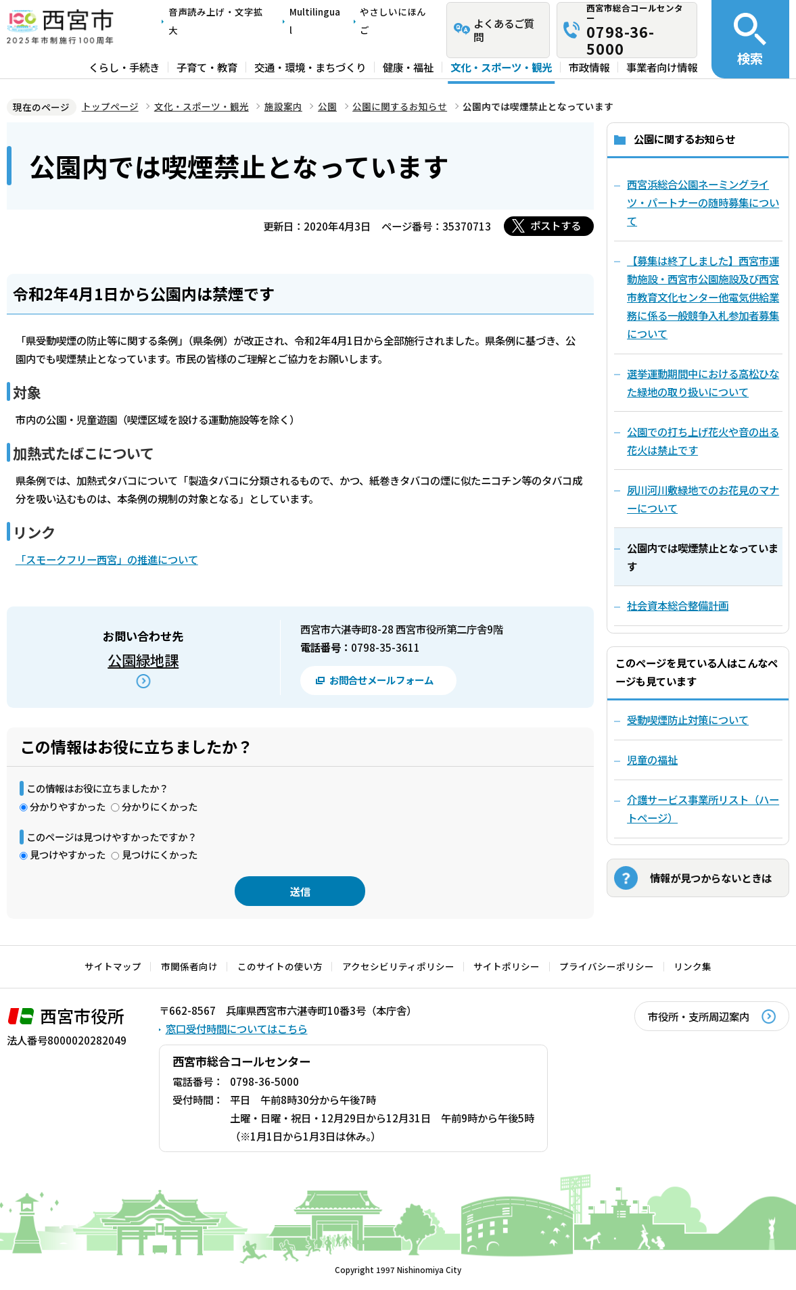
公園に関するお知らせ (399, 106)
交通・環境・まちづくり (310, 66)
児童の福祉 (652, 759)
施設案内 (283, 106)
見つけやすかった (68, 854)
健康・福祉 (408, 66)
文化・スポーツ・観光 (501, 66)
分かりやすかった (68, 806)
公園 (327, 106)
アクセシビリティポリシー (398, 966)
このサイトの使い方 (280, 966)
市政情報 (589, 66)
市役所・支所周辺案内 (698, 1016)
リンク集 (692, 966)
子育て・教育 (207, 66)
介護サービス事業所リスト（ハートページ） (703, 808)
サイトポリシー (506, 966)
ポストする (555, 225)
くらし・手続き (124, 66)
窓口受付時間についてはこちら (237, 1028)
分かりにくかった (159, 806)
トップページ (110, 106)
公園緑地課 (143, 659)
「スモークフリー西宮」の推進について (107, 559)
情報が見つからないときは (711, 877)
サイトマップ (113, 966)
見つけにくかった (159, 854)
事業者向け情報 (661, 66)
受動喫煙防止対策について (688, 719)
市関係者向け (189, 966)
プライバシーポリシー (606, 966)
